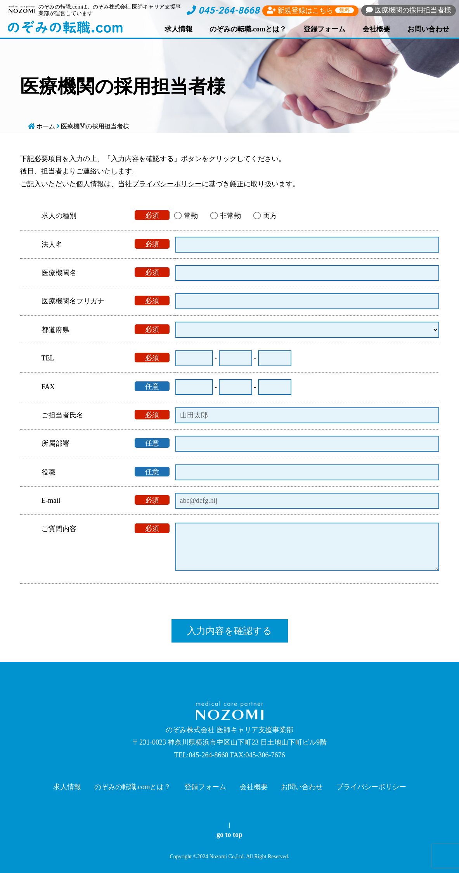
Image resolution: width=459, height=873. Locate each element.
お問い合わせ (428, 29)
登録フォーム (324, 29)
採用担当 (409, 10)
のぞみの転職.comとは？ (248, 29)
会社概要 (376, 29)
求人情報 (178, 29)
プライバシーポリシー (167, 184)
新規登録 (310, 10)
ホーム (45, 126)
